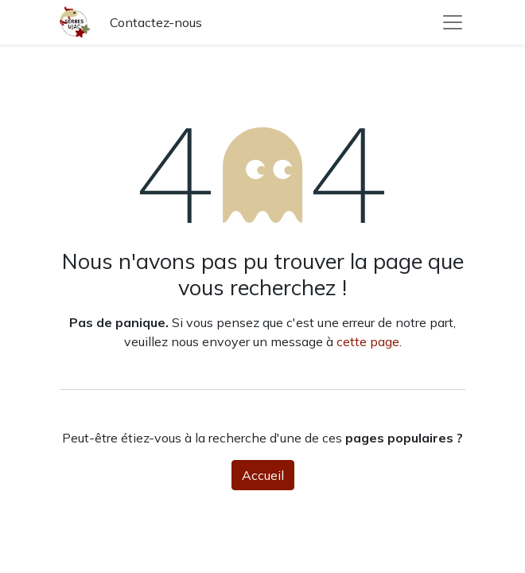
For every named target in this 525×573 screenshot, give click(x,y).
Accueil (263, 475)
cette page (367, 341)
